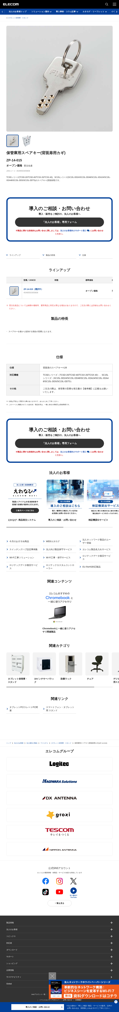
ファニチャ (44, 743)
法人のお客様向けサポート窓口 (73, 231)
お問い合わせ (67, 1000)
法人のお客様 (18, 743)
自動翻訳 (78, 1000)
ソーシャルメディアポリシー (49, 1000)
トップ (8, 743)
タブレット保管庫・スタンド (18, 18)
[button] (59, 936)
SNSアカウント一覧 (38, 994)
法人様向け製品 (31, 743)
